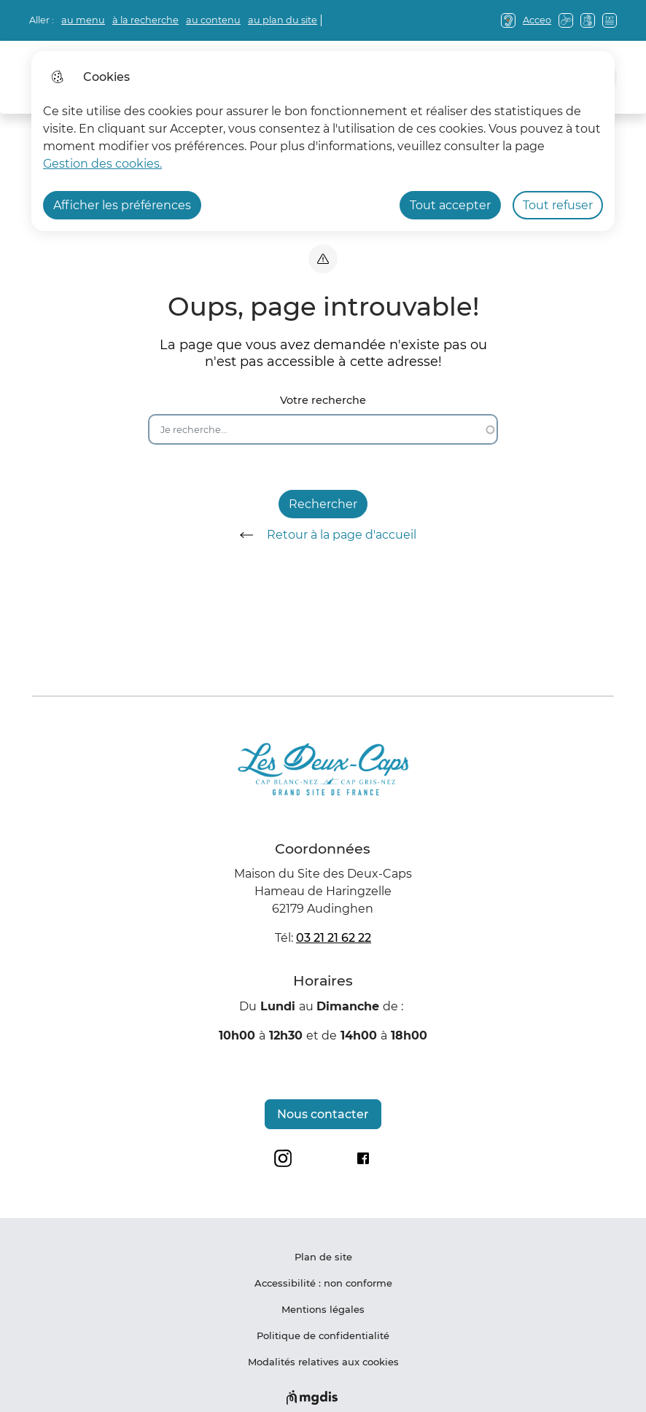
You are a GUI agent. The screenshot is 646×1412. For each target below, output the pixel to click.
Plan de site (323, 1257)
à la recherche (145, 20)
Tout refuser (558, 205)
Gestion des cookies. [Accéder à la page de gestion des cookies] (102, 164)
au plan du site (282, 20)
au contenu (213, 20)
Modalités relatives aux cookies (323, 1362)
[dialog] (323, 141)
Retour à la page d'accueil (323, 535)
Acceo (537, 20)
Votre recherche (323, 400)
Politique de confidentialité (323, 1335)
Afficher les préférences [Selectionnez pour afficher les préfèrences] (122, 205)
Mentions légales (323, 1309)
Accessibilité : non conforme (323, 1283)
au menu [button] (83, 20)
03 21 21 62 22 (333, 938)
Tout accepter (450, 205)
